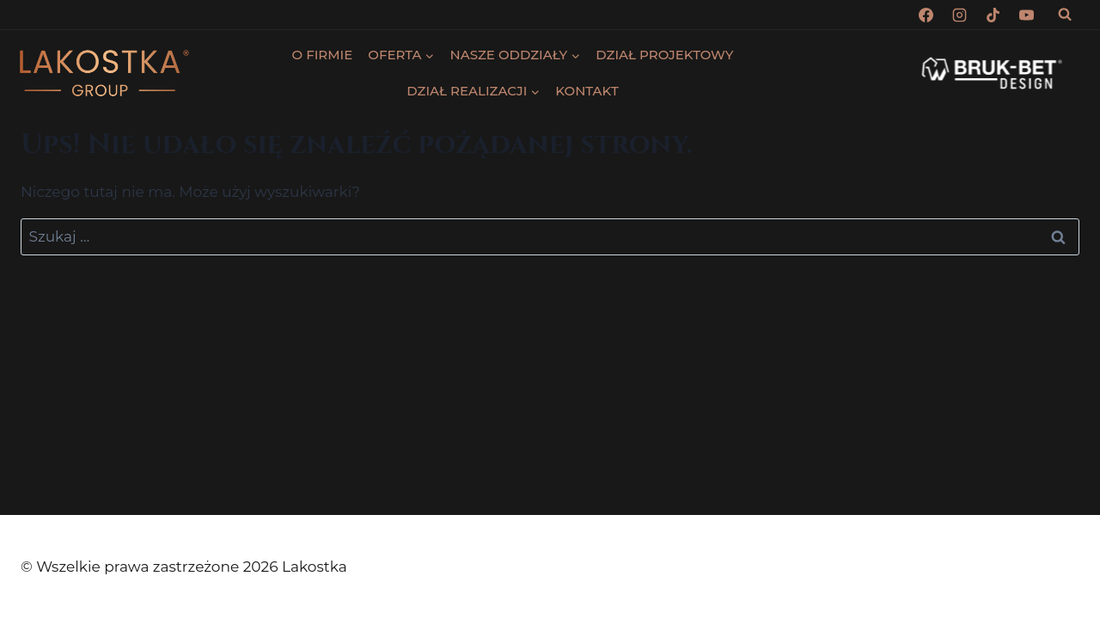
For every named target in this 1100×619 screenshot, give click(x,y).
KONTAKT (586, 91)
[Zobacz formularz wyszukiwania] (1064, 14)
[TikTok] (993, 14)
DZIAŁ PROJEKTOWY (664, 54)
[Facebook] (926, 14)
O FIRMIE (322, 54)
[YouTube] (1027, 14)
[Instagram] (960, 14)
